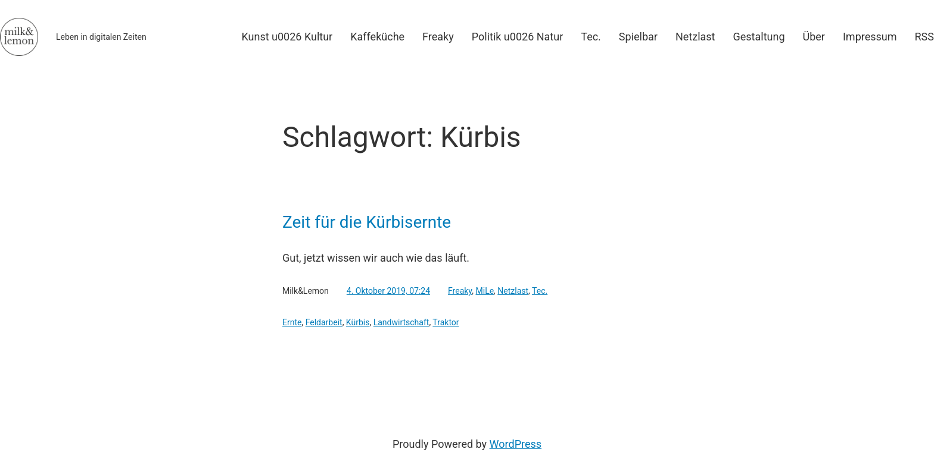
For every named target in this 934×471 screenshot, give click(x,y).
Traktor (445, 322)
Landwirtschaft (401, 322)
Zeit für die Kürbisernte (366, 222)
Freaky (460, 291)
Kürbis (358, 322)
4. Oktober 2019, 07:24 (388, 291)
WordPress (515, 444)
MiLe (485, 291)
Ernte (291, 322)
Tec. (539, 291)
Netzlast (512, 291)
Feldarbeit (324, 322)
